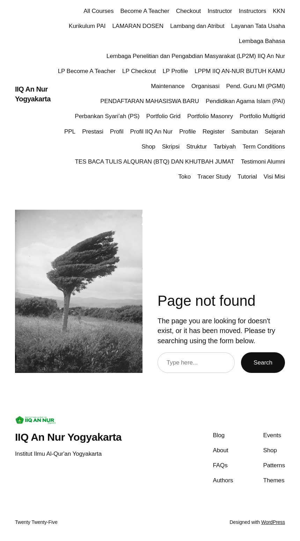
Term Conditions (263, 146)
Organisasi (205, 86)
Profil (116, 131)
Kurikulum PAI (87, 26)
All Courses (98, 11)
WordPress (273, 522)
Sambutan (244, 131)
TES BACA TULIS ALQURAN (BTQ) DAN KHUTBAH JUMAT (154, 161)
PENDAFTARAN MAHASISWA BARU (149, 101)
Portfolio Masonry (210, 116)
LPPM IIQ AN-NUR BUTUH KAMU (240, 71)
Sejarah (275, 131)
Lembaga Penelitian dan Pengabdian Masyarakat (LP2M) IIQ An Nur (196, 56)
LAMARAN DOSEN (137, 26)
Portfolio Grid (163, 116)
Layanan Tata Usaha (258, 26)
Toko (184, 176)
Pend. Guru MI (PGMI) (255, 86)
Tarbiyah (225, 146)
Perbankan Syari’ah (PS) (107, 116)
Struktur (196, 146)
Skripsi (171, 146)
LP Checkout (139, 71)
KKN (279, 11)
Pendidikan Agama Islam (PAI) (245, 101)
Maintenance (168, 86)
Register (214, 131)
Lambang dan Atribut (197, 26)
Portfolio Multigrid (262, 116)
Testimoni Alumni (263, 161)
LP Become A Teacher (87, 71)
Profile (187, 131)
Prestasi (92, 131)
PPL (69, 131)
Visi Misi (274, 176)
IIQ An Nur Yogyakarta (68, 437)
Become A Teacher (144, 11)
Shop (148, 146)
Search (263, 362)
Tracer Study (214, 176)
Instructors (252, 11)
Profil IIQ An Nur (151, 131)
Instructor (219, 11)
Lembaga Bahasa (262, 41)
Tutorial (247, 176)
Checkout (188, 11)
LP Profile (175, 71)
